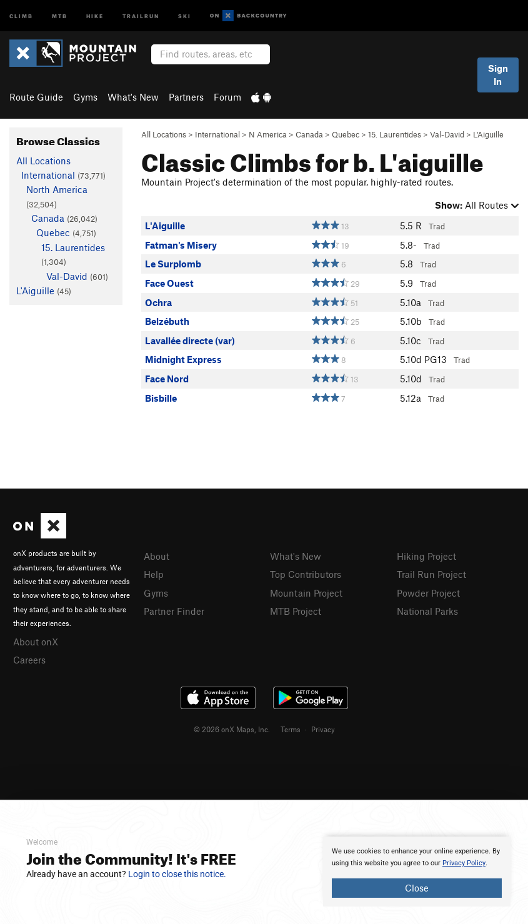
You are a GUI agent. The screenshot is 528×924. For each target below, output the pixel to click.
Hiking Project (426, 556)
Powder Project (428, 593)
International (217, 134)
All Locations (163, 134)
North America (56, 189)
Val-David (447, 134)
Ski (184, 15)
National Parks (427, 611)
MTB (59, 15)
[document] (417, 871)
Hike (95, 15)
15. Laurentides (394, 134)
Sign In (498, 74)
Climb (21, 15)
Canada (309, 134)
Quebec (345, 134)
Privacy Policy (464, 863)
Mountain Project (306, 593)
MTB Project (295, 611)
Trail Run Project (431, 574)
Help (154, 574)
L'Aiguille (488, 134)
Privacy (323, 729)
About (156, 556)
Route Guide (36, 96)
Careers (29, 659)
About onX (35, 641)
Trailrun (140, 15)
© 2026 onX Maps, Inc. (232, 729)
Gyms (85, 96)
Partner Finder (174, 611)
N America (268, 134)
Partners (186, 96)
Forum (227, 96)
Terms (291, 729)
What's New (133, 96)
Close (417, 887)
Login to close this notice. (177, 874)
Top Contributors (305, 574)
